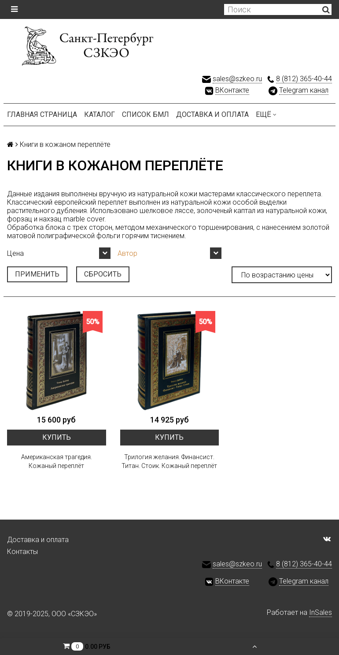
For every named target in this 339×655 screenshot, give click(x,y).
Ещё (266, 114)
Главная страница (42, 114)
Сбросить (103, 274)
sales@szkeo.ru (237, 79)
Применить (37, 274)
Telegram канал (303, 90)
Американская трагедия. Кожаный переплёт (56, 461)
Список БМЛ (145, 114)
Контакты (22, 551)
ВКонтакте (232, 90)
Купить (56, 437)
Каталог (99, 114)
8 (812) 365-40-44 (304, 79)
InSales (320, 612)
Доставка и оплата (212, 114)
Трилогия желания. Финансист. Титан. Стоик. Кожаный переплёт (169, 461)
